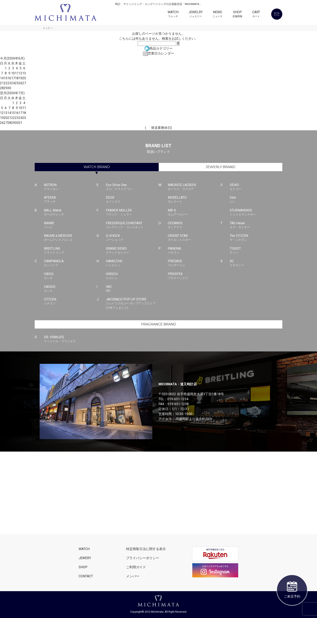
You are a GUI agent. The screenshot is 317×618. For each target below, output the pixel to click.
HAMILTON (132, 263)
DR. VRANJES (70, 339)
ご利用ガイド (136, 567)
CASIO (70, 276)
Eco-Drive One (132, 187)
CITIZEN (70, 301)
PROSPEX (194, 276)
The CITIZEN (256, 238)
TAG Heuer (256, 225)
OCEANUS (194, 225)
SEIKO (256, 187)
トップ (46, 28)
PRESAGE (194, 263)
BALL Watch (70, 212)
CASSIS (70, 289)
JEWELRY (195, 14)
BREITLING (70, 251)
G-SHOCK (132, 238)
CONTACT (86, 576)
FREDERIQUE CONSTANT (132, 225)
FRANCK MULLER (132, 212)
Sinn (256, 200)
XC (256, 263)
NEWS (217, 14)
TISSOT (256, 251)
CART (256, 14)
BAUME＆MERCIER (70, 238)
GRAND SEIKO (132, 251)
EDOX (132, 200)
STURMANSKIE (256, 212)
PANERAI (194, 251)
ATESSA (70, 200)
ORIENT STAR (194, 238)
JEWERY (85, 558)
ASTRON (70, 187)
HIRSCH (132, 276)
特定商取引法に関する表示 (146, 549)
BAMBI (70, 225)
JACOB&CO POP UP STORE (132, 303)
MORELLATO (194, 200)
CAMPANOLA (70, 263)
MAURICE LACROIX (194, 187)
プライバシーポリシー (142, 558)
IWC (132, 289)
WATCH (173, 14)
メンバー (132, 576)
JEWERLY (220, 167)
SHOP (237, 14)
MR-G (194, 212)
